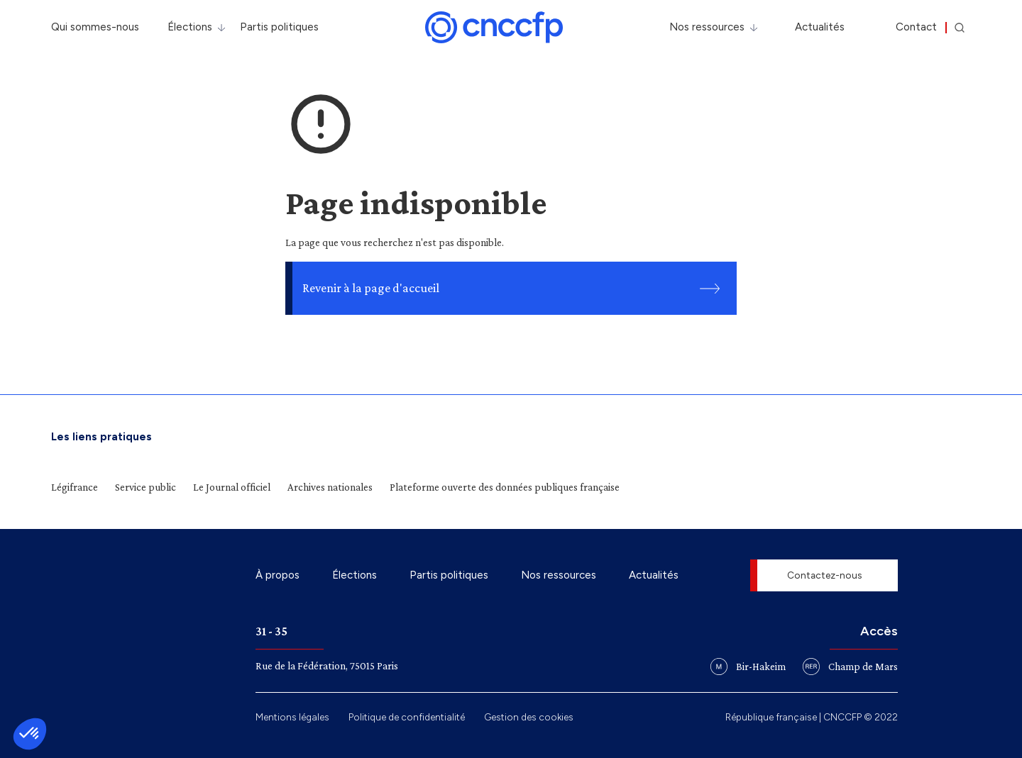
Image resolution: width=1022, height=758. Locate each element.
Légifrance (74, 487)
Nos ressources (706, 27)
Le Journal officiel (231, 487)
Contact (916, 27)
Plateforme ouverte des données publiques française (505, 487)
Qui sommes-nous (95, 27)
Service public (145, 487)
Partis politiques (279, 27)
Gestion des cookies (528, 717)
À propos (278, 575)
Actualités (820, 27)
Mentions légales (292, 717)
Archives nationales (330, 487)
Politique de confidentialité (406, 717)
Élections (189, 27)
